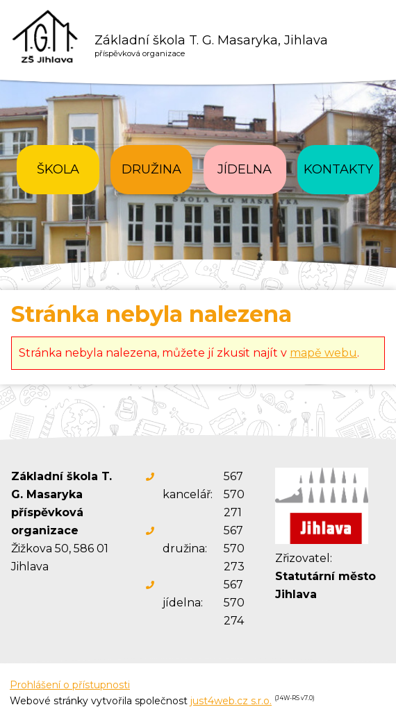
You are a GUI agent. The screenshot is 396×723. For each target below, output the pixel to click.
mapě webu (323, 352)
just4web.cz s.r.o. (231, 701)
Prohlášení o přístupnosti (70, 685)
